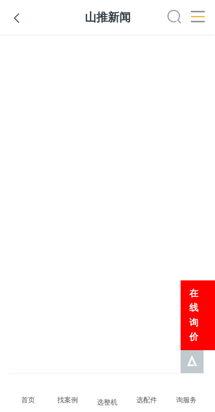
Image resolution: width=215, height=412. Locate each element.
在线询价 (193, 315)
